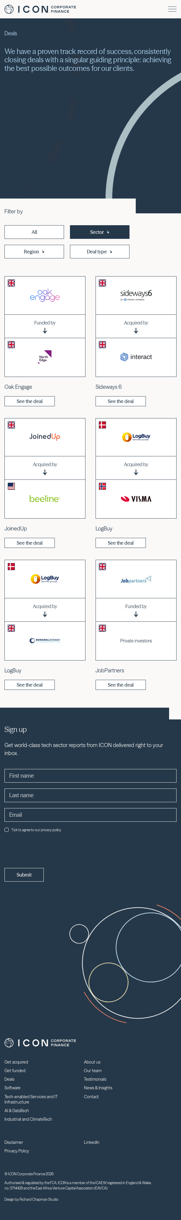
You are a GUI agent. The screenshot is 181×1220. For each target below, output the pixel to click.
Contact (91, 1096)
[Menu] (172, 9)
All (34, 232)
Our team (93, 1070)
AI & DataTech (16, 1110)
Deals (9, 1079)
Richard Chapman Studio (39, 1199)
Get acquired (16, 1062)
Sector (100, 232)
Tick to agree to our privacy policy (32, 830)
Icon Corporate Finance (40, 9)
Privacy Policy (16, 1151)
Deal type (100, 252)
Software (12, 1088)
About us (92, 1062)
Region (34, 252)
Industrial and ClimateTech (28, 1119)
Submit (24, 875)
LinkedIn (91, 1142)
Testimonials (95, 1079)
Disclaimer (13, 1142)
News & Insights (98, 1088)
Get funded (14, 1070)
